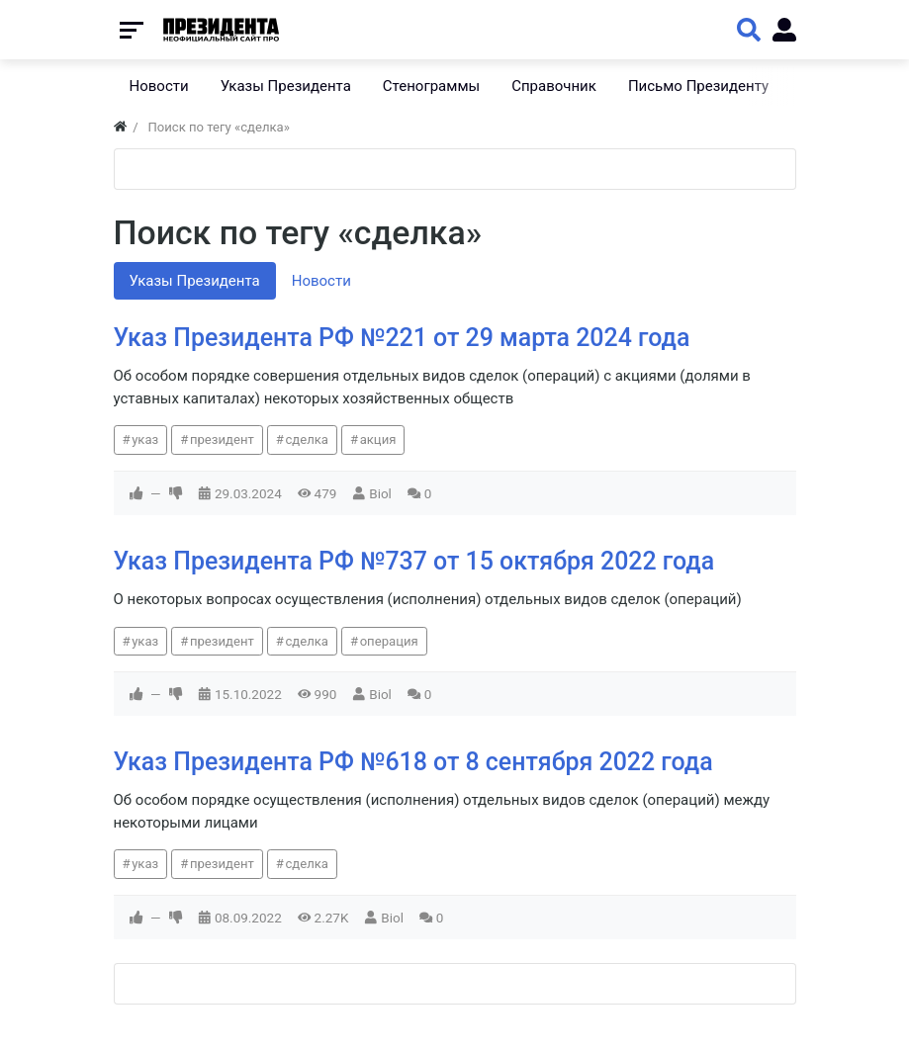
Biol (380, 493)
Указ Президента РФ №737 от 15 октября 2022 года (414, 561)
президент (222, 439)
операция (389, 641)
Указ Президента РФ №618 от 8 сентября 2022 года (413, 761)
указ (145, 439)
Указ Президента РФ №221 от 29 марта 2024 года (402, 337)
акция (378, 439)
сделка (306, 439)
